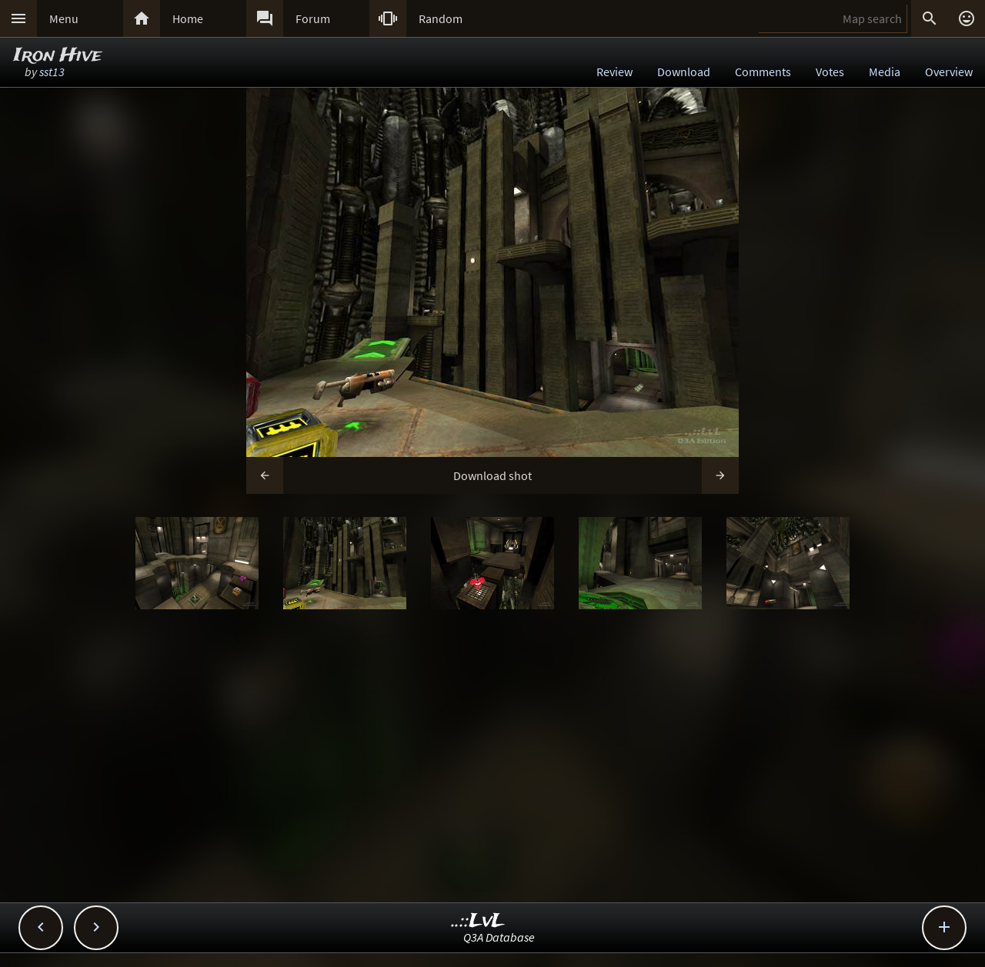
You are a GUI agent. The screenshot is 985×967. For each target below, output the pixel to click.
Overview (949, 71)
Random (440, 18)
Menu (63, 18)
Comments (763, 71)
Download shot (492, 475)
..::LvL (478, 921)
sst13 (52, 71)
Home (187, 18)
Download (683, 71)
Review (614, 71)
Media (884, 71)
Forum (313, 18)
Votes (830, 71)
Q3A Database (499, 937)
